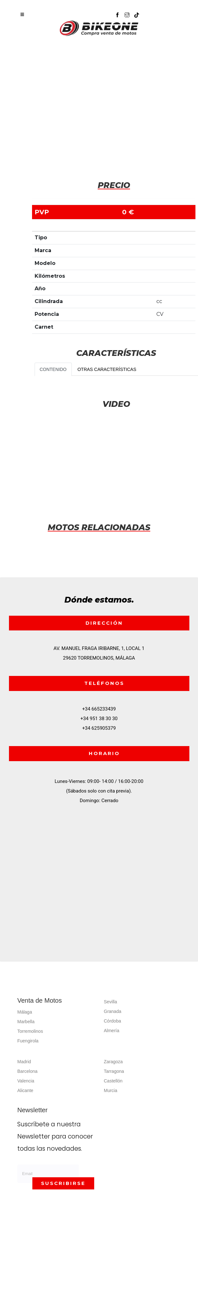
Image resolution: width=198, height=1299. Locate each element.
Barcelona (27, 1071)
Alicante (25, 1090)
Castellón (113, 1080)
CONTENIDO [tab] (53, 369)
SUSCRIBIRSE (63, 1183)
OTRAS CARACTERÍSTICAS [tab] (107, 369)
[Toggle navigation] (22, 15)
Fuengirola (27, 1040)
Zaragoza (113, 1061)
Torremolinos (30, 1031)
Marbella (26, 1021)
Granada (112, 1011)
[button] (139, 11)
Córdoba (112, 1021)
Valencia (25, 1080)
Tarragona (114, 1071)
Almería (111, 1030)
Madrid (24, 1061)
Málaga (24, 1012)
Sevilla (110, 1001)
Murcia (110, 1090)
